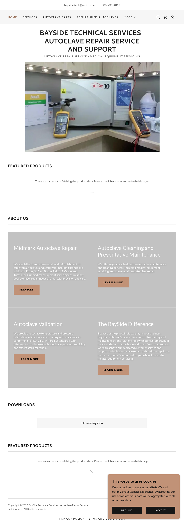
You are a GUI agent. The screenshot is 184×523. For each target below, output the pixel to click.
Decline (126, 510)
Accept (160, 510)
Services (26, 289)
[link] (165, 17)
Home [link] (12, 17)
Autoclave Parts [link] (57, 17)
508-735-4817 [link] (111, 5)
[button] (130, 17)
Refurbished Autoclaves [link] (97, 17)
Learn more (113, 282)
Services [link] (30, 17)
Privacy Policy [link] (71, 518)
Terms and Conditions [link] (106, 518)
